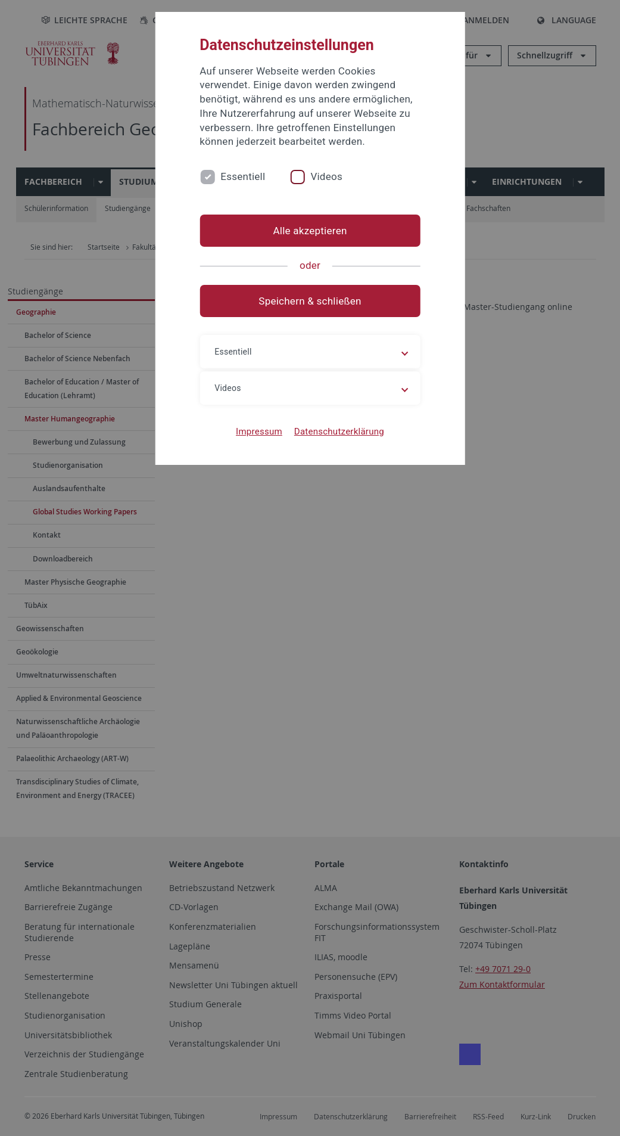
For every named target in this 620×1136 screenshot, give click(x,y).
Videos (326, 176)
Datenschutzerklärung (339, 431)
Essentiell (242, 176)
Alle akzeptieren (310, 231)
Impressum (259, 431)
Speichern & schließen (309, 301)
